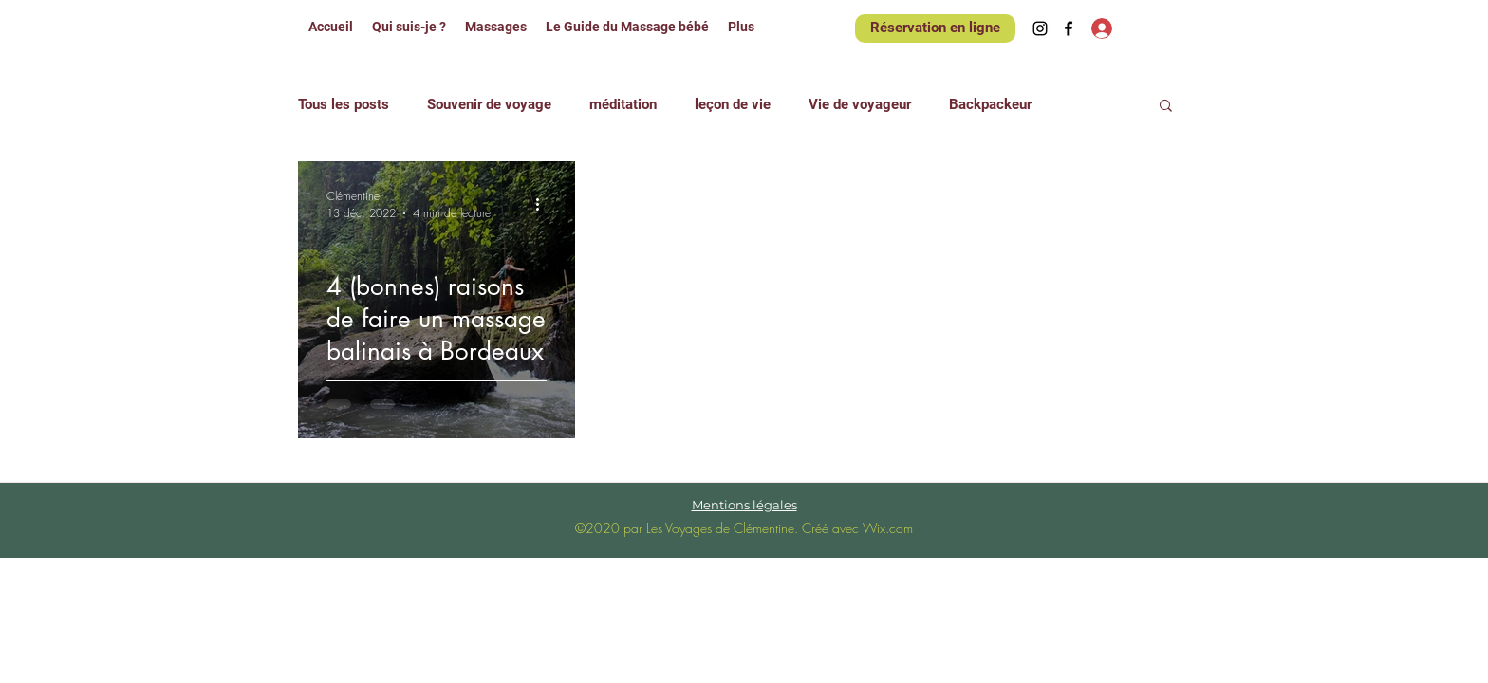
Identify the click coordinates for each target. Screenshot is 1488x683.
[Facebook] (1068, 28)
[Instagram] (1040, 28)
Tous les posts (343, 104)
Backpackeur (990, 104)
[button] (1166, 107)
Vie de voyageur (860, 104)
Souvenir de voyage (489, 104)
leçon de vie (733, 104)
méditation (623, 104)
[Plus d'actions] (543, 204)
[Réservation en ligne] (935, 28)
